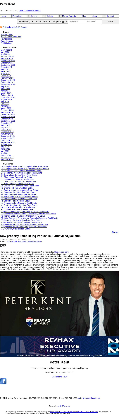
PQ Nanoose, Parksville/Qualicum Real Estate (21, 220)
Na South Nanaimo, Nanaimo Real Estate (19, 205)
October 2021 (7, 140)
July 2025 (5, 69)
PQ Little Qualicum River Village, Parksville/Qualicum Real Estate (29, 218)
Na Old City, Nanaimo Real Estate (15, 201)
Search (110, 22)
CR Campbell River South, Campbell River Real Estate (25, 168)
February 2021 (7, 157)
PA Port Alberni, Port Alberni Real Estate (18, 207)
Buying (34, 16)
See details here (61, 252)
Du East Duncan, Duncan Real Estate (17, 179)
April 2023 (5, 106)
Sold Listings (6, 43)
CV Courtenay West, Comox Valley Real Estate (21, 173)
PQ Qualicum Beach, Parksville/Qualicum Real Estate (24, 224)
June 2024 (5, 89)
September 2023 (8, 97)
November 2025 (8, 61)
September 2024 (8, 84)
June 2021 (5, 149)
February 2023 (7, 110)
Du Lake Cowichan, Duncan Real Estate (18, 181)
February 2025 (7, 78)
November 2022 (8, 117)
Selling (50, 16)
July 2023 (5, 101)
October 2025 (7, 63)
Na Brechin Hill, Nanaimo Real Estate (17, 188)
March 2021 (6, 155)
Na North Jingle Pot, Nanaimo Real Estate (19, 196)
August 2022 (6, 123)
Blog (84, 16)
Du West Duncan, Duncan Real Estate (17, 184)
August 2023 (6, 99)
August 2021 (6, 145)
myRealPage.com (64, 406)
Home (3, 16)
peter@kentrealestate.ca (30, 10)
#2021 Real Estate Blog (11, 37)
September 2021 (8, 142)
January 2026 (7, 58)
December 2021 (8, 136)
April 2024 (5, 91)
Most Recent (6, 50)
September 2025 (8, 65)
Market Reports (69, 16)
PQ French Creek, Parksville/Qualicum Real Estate (23, 216)
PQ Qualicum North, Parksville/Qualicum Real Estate (24, 227)
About (94, 16)
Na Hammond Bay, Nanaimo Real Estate (18, 194)
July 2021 (5, 147)
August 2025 (6, 67)
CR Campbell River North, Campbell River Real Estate (24, 166)
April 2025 (5, 74)
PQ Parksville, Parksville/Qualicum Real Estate (21, 222)
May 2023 (5, 104)
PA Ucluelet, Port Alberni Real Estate (17, 209)
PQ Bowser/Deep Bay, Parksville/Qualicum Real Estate (25, 212)
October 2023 (7, 95)
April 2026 (5, 54)
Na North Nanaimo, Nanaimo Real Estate (19, 199)
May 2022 (5, 127)
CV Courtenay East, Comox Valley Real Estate (21, 171)
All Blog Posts (7, 34)
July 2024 (5, 86)
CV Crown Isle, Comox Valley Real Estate (19, 175)
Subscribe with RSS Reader (13, 27)
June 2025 (5, 71)
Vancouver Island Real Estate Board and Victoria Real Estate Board (74, 412)
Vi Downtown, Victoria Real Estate (16, 229)
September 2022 (8, 121)
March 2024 (6, 93)
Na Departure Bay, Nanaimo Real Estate (18, 192)
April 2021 (5, 153)
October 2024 (7, 82)
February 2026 (7, 56)
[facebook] (3, 384)
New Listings (6, 39)
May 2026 (5, 52)
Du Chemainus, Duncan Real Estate (16, 177)
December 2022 (8, 114)
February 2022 (7, 132)
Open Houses (7, 41)
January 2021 (7, 160)
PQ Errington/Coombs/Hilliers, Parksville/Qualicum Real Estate (28, 214)
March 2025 (6, 76)
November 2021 (8, 138)
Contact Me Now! (59, 377)
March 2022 (6, 129)
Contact (110, 16)
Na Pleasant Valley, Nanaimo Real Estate (19, 203)
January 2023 (7, 112)
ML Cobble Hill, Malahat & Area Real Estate (20, 186)
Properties (16, 16)
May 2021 (5, 151)
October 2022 (7, 119)
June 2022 (5, 125)
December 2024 (8, 80)
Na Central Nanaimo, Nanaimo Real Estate (19, 190)
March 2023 (6, 108)
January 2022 (7, 134)
